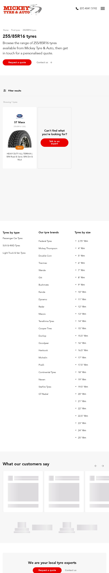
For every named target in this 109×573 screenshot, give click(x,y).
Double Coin (45, 255)
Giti (40, 277)
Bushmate (44, 284)
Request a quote (17, 62)
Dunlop (42, 335)
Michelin (43, 357)
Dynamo (43, 299)
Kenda (42, 292)
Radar (41, 306)
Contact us (45, 62)
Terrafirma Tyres (46, 321)
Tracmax (43, 263)
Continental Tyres (47, 372)
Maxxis (42, 314)
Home (6, 30)
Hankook (43, 350)
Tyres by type (11, 232)
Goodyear (44, 343)
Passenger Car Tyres (13, 238)
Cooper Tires (45, 328)
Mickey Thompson (48, 248)
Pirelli (41, 365)
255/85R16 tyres (29, 30)
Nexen (42, 379)
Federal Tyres (45, 241)
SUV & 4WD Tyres (11, 245)
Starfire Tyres (45, 386)
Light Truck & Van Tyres (14, 252)
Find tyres (15, 30)
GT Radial (43, 394)
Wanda (42, 270)
